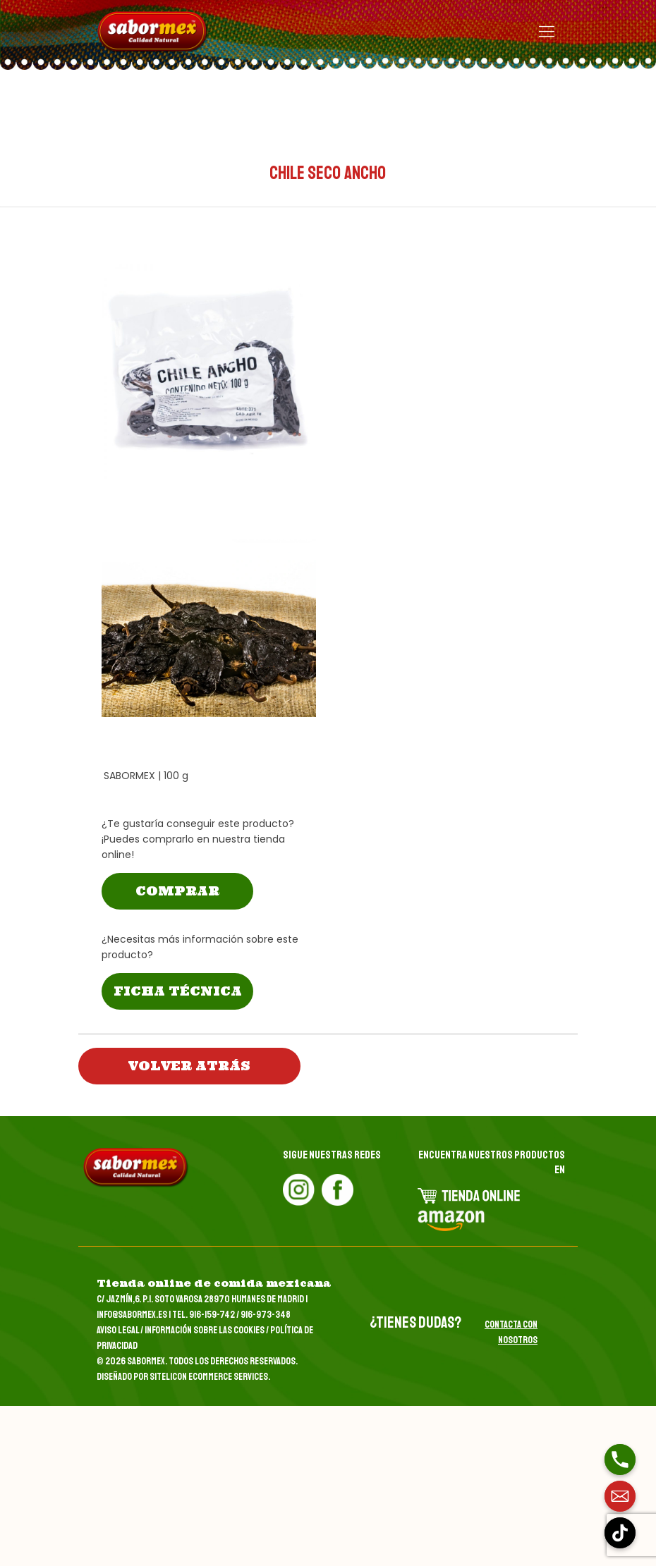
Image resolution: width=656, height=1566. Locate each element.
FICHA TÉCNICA (178, 991)
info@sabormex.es (132, 1315)
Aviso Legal (118, 1330)
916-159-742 (212, 1315)
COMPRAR (177, 891)
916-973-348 (266, 1315)
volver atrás (189, 1066)
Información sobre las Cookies (205, 1330)
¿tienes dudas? (415, 1323)
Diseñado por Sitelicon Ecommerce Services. (183, 1377)
